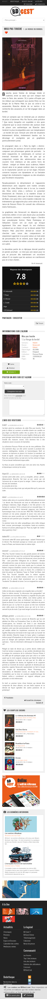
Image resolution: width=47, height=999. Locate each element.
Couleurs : (25, 347)
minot (4, 497)
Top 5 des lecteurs (30, 958)
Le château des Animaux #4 (25, 716)
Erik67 (4, 425)
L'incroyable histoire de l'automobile (18, 864)
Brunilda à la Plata (22, 743)
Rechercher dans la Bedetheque (10, 983)
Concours (27, 967)
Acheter (11, 372)
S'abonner (27, 941)
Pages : (24, 359)
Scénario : (25, 343)
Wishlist (11, 368)
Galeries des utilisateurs (32, 964)
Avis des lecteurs (29, 961)
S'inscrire (28, 4)
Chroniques (8, 932)
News (6, 938)
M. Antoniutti (38, 263)
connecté (19, 396)
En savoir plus (13, 995)
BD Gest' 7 (27, 932)
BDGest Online (27, 1)
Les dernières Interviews (17, 812)
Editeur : (24, 352)
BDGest (5, 1)
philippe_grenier (8, 615)
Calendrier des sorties (11, 944)
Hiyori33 (5, 473)
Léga (5, 306)
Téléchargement (29, 938)
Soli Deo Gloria (21, 730)
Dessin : (24, 345)
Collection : (26, 354)
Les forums (27, 955)
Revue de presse (29, 944)
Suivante (39, 702)
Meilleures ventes (10, 947)
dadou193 (5, 536)
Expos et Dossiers (10, 941)
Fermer (28, 995)
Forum (39, 323)
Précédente (8, 697)
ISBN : (24, 356)
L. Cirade (6, 303)
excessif (5, 550)
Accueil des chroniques (32, 700)
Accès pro (38, 1)
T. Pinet (6, 295)
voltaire (5, 587)
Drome (18, 758)
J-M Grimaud (8, 310)
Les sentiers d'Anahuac (13, 833)
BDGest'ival (28, 970)
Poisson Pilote (38, 354)
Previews (7, 935)
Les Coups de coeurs (16, 710)
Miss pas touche (13, 29)
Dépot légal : (26, 350)
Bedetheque (14, 1)
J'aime (11, 364)
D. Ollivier (7, 299)
